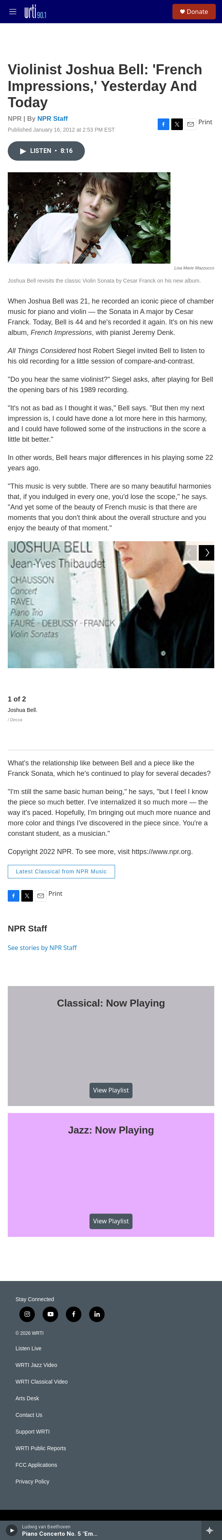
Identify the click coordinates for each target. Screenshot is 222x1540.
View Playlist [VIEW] (111, 1066)
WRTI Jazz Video (36, 1341)
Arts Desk (27, 1374)
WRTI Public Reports (40, 1424)
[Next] (206, 680)
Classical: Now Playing (111, 979)
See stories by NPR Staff (42, 923)
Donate (197, 11)
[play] (12, 1530)
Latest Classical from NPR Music (61, 848)
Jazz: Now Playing (111, 1106)
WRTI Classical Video (41, 1358)
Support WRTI (32, 1408)
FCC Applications (36, 1441)
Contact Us (28, 1391)
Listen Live (28, 1324)
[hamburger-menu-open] (13, 11)
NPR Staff (53, 118)
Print (205, 122)
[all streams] (211, 1530)
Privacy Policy (32, 1458)
